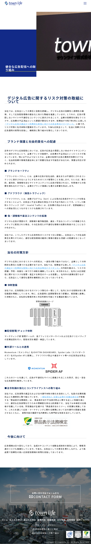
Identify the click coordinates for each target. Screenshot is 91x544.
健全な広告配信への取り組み (45, 533)
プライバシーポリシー (45, 525)
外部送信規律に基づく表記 (45, 529)
